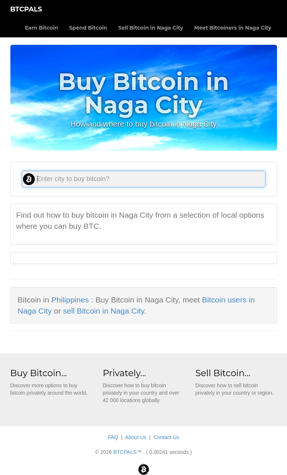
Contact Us (166, 437)
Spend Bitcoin (88, 27)
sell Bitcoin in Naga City (103, 311)
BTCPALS (26, 9)
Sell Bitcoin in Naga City (150, 27)
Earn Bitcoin (41, 27)
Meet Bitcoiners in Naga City (232, 27)
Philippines (70, 299)
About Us (136, 437)
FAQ (113, 437)
